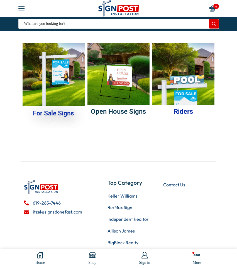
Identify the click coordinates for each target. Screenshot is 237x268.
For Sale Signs (53, 113)
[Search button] (214, 24)
